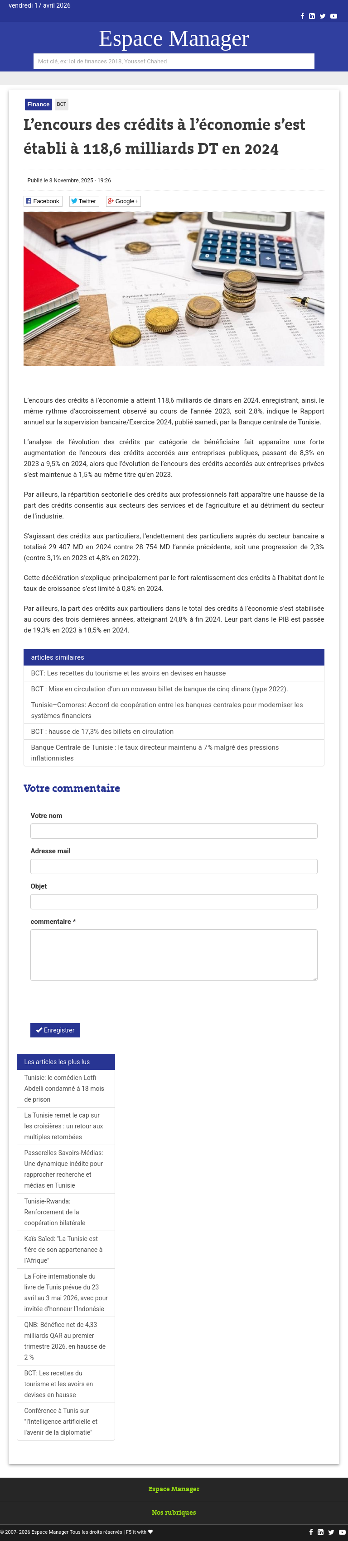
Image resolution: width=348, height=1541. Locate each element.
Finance (38, 104)
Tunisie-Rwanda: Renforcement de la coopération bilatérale (54, 1212)
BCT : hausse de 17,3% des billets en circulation (102, 732)
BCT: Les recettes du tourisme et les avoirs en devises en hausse (128, 673)
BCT (62, 104)
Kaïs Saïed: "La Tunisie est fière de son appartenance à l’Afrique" (63, 1249)
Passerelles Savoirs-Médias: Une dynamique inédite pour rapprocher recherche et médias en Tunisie (63, 1169)
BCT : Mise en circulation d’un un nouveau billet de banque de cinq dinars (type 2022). (159, 689)
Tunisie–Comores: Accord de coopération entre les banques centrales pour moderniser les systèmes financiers (167, 710)
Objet (38, 886)
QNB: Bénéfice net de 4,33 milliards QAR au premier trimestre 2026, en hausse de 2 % (65, 1341)
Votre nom (46, 816)
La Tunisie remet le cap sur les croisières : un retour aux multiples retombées (63, 1126)
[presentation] (99, 1005)
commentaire (53, 922)
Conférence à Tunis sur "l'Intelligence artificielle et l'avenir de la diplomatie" (60, 1421)
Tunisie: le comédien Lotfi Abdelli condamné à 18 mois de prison (64, 1088)
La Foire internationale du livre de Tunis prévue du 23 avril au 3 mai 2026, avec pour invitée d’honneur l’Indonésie (66, 1293)
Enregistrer (55, 1030)
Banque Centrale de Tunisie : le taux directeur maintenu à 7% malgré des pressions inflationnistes (155, 752)
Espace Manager (174, 38)
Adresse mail (50, 851)
